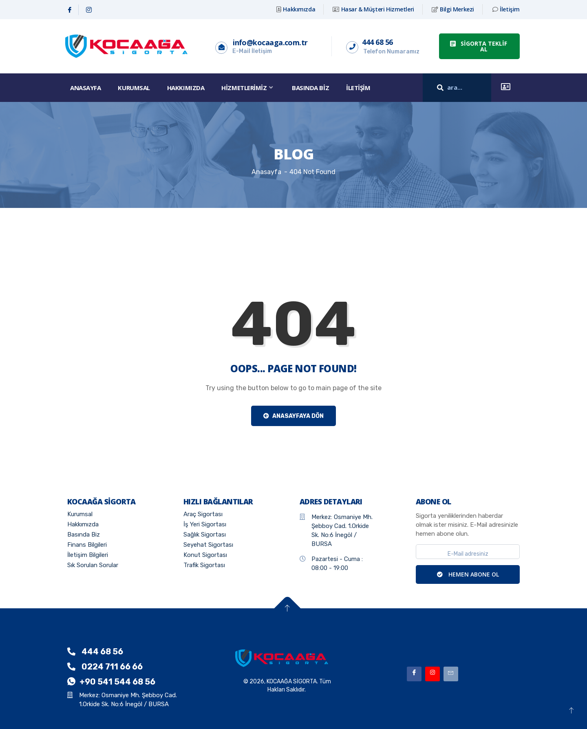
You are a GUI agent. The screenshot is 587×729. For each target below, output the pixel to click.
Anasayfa (85, 88)
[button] (479, 46)
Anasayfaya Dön (293, 416)
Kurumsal (134, 88)
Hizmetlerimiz (248, 88)
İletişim (358, 88)
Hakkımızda (186, 88)
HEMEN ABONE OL (468, 574)
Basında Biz (310, 88)
